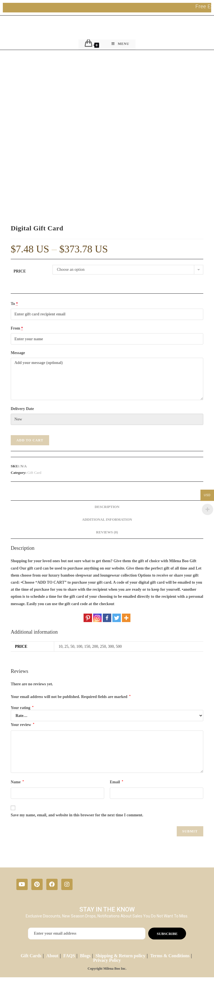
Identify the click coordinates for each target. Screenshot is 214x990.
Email (116, 782)
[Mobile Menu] (120, 45)
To (14, 304)
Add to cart (29, 440)
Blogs (85, 955)
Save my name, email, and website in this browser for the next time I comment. (77, 815)
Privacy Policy (107, 960)
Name (17, 782)
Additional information (107, 520)
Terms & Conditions (169, 955)
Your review (22, 724)
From (17, 328)
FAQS (69, 955)
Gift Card (34, 472)
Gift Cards (31, 955)
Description (107, 507)
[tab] (107, 507)
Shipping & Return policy (120, 955)
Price (20, 271)
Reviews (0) (107, 532)
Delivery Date (22, 409)
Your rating (22, 708)
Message (18, 353)
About (52, 955)
